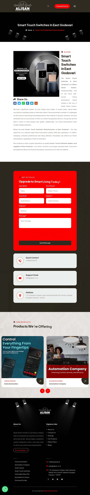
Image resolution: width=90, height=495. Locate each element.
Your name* (23, 186)
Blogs (50, 445)
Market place (52, 442)
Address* (22, 206)
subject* (49, 196)
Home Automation (11, 384)
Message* (22, 216)
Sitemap (51, 436)
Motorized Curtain (21, 480)
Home (29, 30)
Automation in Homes (22, 477)
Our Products (52, 439)
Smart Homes (19, 468)
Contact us (52, 433)
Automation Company (57, 384)
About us (51, 429)
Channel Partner (62, 6)
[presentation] (33, 233)
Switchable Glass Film (22, 474)
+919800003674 (31, 260)
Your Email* (23, 196)
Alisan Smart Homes (50, 491)
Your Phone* (50, 186)
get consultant (21, 450)
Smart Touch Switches (22, 471)
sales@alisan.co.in (32, 278)
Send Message (45, 243)
